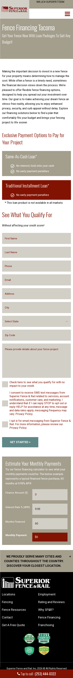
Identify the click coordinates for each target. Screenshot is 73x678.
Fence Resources (14, 609)
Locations (8, 594)
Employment (46, 594)
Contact (7, 617)
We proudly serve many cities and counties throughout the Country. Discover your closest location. (37, 560)
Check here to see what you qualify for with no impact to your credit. (37, 384)
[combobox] (36, 321)
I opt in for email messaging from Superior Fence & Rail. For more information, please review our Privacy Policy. (40, 424)
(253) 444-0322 (45, 673)
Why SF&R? (46, 609)
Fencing (7, 602)
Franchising (46, 625)
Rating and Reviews (51, 602)
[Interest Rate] (50, 509)
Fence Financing (49, 617)
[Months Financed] (50, 523)
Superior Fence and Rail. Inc (21, 668)
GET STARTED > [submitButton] (20, 442)
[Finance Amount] (50, 494)
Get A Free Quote (13, 625)
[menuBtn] (67, 13)
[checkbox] (5, 384)
